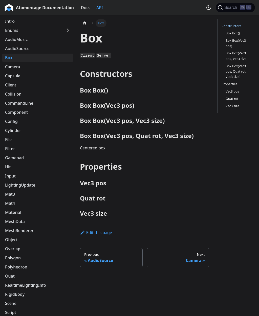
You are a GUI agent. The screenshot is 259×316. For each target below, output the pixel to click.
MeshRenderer (19, 230)
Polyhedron (16, 267)
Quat (10, 276)
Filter (10, 148)
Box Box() (233, 33)
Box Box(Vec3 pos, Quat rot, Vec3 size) (236, 71)
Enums (11, 30)
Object (11, 239)
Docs (85, 7)
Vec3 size (232, 106)
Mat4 (10, 203)
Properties (229, 84)
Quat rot (232, 98)
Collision (13, 94)
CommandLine (19, 103)
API (99, 7)
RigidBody (15, 294)
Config (11, 121)
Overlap (12, 249)
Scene (10, 303)
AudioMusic (16, 39)
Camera (12, 67)
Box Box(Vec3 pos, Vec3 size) (236, 56)
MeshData (15, 221)
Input (10, 176)
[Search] (235, 7)
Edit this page (96, 232)
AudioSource (17, 48)
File (8, 139)
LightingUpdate (20, 185)
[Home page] (85, 23)
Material (13, 212)
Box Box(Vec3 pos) (236, 43)
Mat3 (10, 194)
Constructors (231, 26)
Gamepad (14, 158)
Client (10, 85)
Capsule (12, 76)
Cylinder (13, 130)
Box (8, 57)
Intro (10, 21)
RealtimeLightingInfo (25, 285)
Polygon (13, 258)
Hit (8, 167)
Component (16, 112)
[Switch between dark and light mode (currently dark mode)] (209, 8)
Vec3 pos (232, 91)
